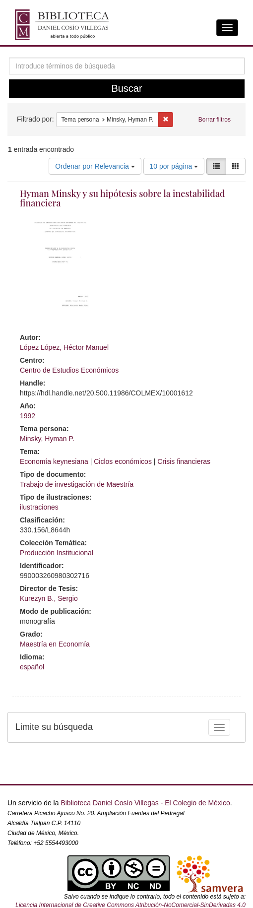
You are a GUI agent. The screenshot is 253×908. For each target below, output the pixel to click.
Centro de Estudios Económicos (69, 370)
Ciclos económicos (123, 461)
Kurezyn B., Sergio (49, 598)
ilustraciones (39, 507)
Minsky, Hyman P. (47, 439)
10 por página (174, 166)
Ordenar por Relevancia (95, 166)
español (32, 667)
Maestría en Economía (55, 644)
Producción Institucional (56, 553)
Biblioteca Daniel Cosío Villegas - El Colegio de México (145, 803)
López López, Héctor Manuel (64, 347)
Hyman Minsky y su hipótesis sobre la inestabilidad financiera (122, 198)
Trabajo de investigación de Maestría (76, 484)
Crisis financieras (183, 461)
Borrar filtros (214, 119)
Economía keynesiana (54, 461)
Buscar (126, 88)
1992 (27, 416)
